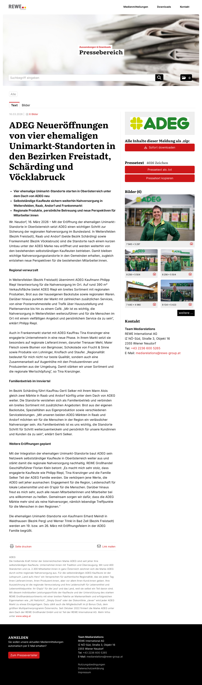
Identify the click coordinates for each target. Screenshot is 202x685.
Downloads (164, 6)
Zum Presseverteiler (23, 655)
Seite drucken (23, 546)
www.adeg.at (23, 616)
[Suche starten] (159, 77)
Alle (13, 94)
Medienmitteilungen (135, 6)
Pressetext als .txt (160, 169)
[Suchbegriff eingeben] (85, 77)
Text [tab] (14, 105)
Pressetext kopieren (159, 178)
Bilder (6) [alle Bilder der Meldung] (133, 191)
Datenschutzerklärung (91, 668)
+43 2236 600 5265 (145, 348)
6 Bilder (33, 114)
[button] (186, 77)
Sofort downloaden (159, 147)
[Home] (17, 7)
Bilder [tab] (26, 105)
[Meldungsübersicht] (159, 123)
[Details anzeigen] (190, 244)
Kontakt (184, 6)
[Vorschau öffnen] (160, 217)
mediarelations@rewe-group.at (158, 353)
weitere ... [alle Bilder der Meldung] (186, 313)
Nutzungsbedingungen (91, 664)
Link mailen (108, 546)
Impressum (84, 672)
